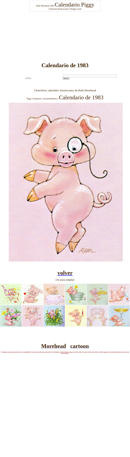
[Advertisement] (64, 35)
